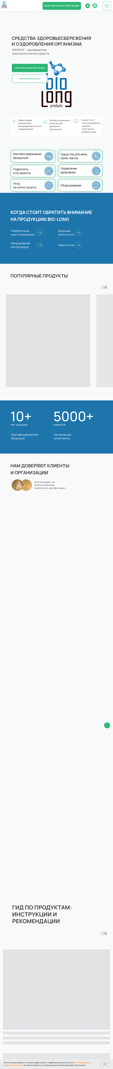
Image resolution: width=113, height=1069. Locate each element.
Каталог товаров (22, 1027)
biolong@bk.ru (67, 993)
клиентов (59, 424)
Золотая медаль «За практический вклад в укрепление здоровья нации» (50, 485)
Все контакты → (68, 1015)
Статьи (16, 1042)
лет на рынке (19, 424)
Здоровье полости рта (66, 232)
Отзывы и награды (69, 1027)
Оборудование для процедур (20, 245)
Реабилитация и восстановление (22, 232)
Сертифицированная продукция (24, 436)
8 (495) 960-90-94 (69, 1008)
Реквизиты (65, 1037)
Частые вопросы (21, 1037)
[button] (62, 6)
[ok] (19, 1004)
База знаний (66, 1032)
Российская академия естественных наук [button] (35, 509)
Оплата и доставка (23, 1032)
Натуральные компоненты (62, 436)
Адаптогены (66, 245)
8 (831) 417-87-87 (68, 990)
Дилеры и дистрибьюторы (74, 1042)
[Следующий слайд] (107, 524)
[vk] (14, 1004)
